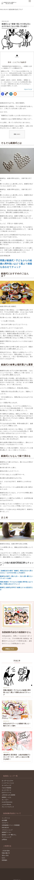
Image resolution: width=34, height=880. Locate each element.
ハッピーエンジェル (8, 783)
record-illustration (7, 802)
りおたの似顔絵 (6, 787)
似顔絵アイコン (6, 832)
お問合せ (4, 839)
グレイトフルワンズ (8, 807)
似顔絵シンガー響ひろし (9, 834)
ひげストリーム (6, 792)
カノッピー (5, 799)
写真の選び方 (6, 853)
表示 (18, 134)
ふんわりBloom (6, 804)
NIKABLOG (5, 827)
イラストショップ (7, 830)
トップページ (6, 818)
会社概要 (4, 820)
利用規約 (4, 860)
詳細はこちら (10, 649)
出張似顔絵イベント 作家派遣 (11, 825)
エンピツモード (6, 790)
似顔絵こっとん (6, 797)
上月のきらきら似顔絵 (8, 795)
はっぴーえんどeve (7, 780)
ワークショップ (6, 837)
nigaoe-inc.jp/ (28, 89)
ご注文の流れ (6, 850)
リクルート (5, 822)
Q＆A (3, 858)
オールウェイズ (6, 785)
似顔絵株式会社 (9, 3)
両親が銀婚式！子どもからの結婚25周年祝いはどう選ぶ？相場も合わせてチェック (16, 263)
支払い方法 (5, 855)
